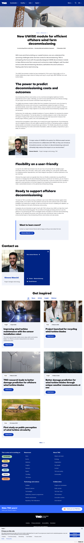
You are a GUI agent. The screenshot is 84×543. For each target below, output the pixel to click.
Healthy (23, 3)
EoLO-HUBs (57, 73)
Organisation (57, 462)
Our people (57, 465)
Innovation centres (59, 497)
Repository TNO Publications (32, 500)
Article (40, 298)
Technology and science (31, 482)
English (4, 528)
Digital (37, 3)
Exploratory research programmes (34, 494)
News (33, 298)
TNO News (28, 477)
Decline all (75, 536)
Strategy (56, 459)
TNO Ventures (58, 494)
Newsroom (27, 452)
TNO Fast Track (58, 491)
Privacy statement (36, 523)
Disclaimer (53, 523)
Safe (30, 3)
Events (27, 459)
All (28, 298)
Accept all (75, 533)
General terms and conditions (41, 526)
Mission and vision (59, 456)
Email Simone (33, 281)
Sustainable (13, 3)
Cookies (28, 523)
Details (3, 538)
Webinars (27, 462)
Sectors (6, 474)
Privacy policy (9, 538)
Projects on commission (60, 485)
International (57, 500)
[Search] (75, 3)
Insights (27, 465)
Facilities (27, 485)
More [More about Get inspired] (41, 442)
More (69, 3)
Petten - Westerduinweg (36, 278)
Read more (9, 345)
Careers (6, 478)
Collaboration (57, 482)
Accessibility (45, 523)
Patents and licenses (30, 497)
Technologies (28, 491)
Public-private (57, 488)
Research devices (29, 488)
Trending (27, 474)
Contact (56, 468)
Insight (46, 298)
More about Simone (32, 254)
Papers (27, 471)
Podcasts (27, 468)
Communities (57, 474)
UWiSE (19, 103)
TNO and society (58, 471)
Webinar (53, 298)
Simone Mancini (26, 233)
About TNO (56, 452)
